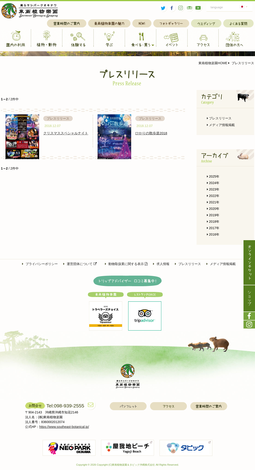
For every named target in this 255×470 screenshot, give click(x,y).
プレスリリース (219, 118)
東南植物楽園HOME (212, 63)
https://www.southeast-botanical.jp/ (64, 427)
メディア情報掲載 (221, 125)
